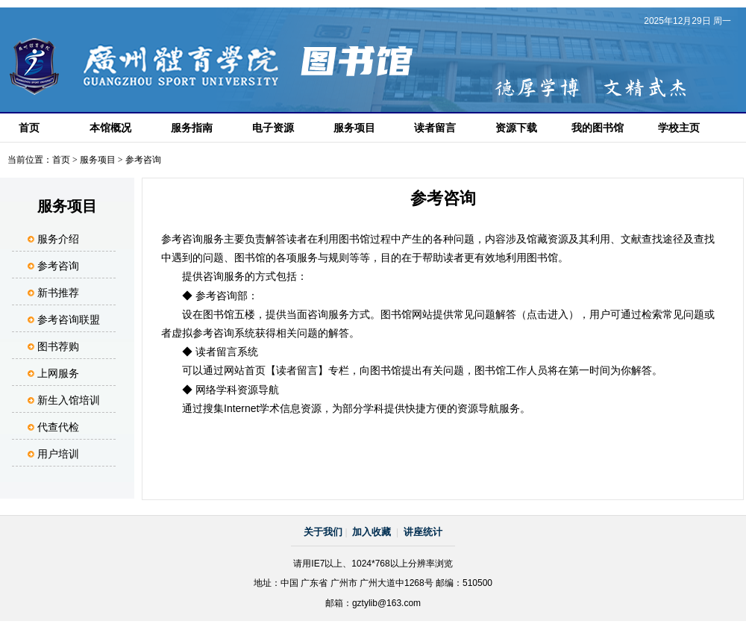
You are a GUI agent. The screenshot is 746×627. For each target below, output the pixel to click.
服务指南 (192, 128)
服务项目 (354, 128)
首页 (29, 128)
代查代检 (58, 427)
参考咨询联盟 (68, 319)
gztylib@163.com (386, 603)
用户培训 (58, 454)
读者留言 (435, 128)
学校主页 (679, 128)
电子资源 (273, 128)
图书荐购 (58, 346)
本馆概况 (110, 128)
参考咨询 (58, 266)
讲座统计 (423, 531)
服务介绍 (58, 239)
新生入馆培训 (68, 400)
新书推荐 (58, 293)
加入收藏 (371, 531)
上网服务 (58, 373)
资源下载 (516, 128)
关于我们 (323, 531)
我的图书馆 (597, 128)
